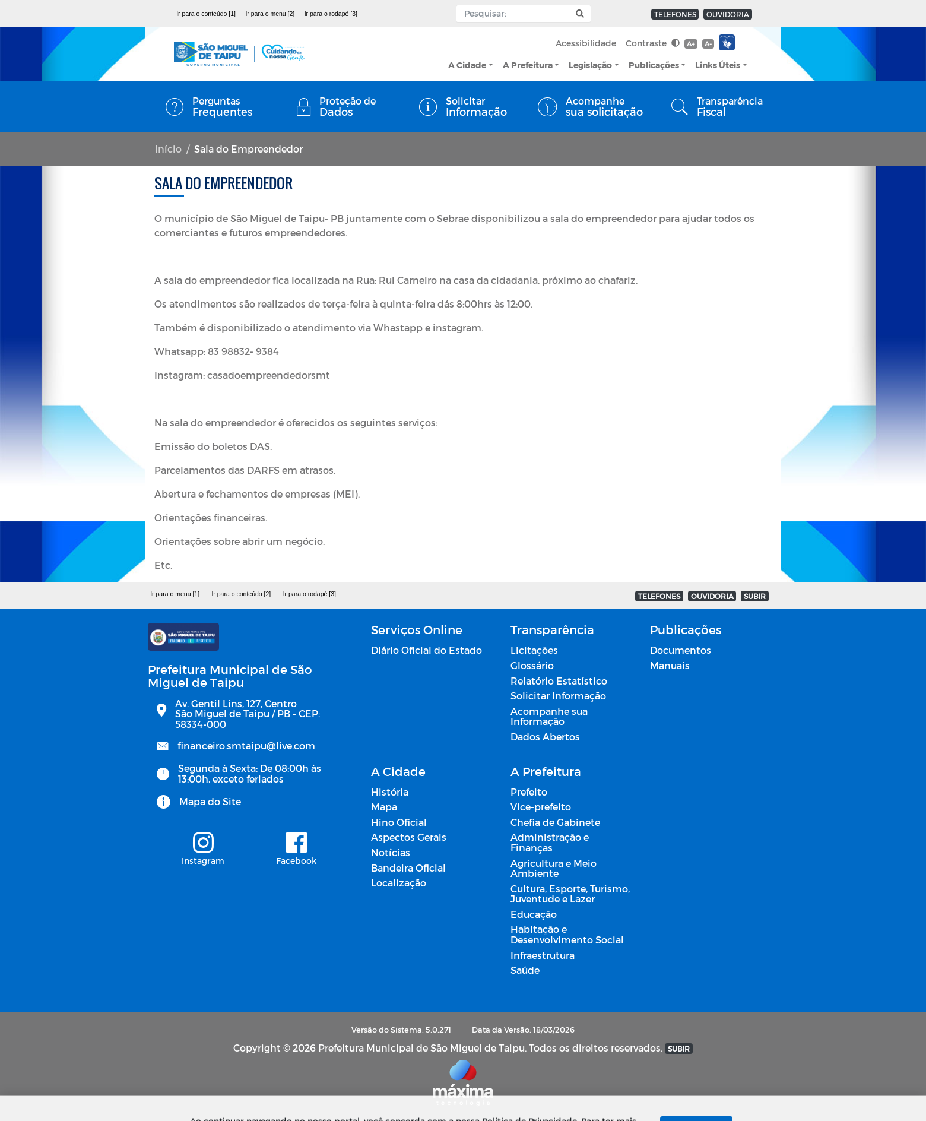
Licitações (534, 650)
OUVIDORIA (727, 14)
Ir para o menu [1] (174, 593)
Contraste (653, 43)
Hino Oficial (399, 822)
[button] (578, 14)
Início (168, 148)
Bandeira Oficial (408, 867)
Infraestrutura (542, 955)
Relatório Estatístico (558, 680)
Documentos (680, 650)
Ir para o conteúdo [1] (206, 13)
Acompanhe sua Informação (549, 716)
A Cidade (467, 65)
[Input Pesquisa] (517, 13)
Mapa (384, 806)
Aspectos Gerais (408, 837)
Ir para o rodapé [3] (331, 13)
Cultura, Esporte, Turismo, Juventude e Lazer (570, 894)
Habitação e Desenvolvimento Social (567, 934)
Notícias (390, 852)
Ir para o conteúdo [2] (241, 593)
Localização (398, 882)
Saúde (525, 970)
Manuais (670, 665)
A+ (690, 44)
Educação (533, 914)
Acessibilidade (586, 43)
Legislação (590, 65)
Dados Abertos (545, 736)
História (389, 791)
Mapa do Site (210, 801)
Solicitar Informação (558, 695)
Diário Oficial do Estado (426, 650)
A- (708, 44)
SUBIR (755, 596)
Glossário (532, 665)
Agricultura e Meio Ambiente (553, 868)
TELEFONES (675, 14)
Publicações (654, 65)
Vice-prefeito (540, 806)
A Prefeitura (528, 65)
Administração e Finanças (549, 842)
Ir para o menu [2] (269, 13)
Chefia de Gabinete (555, 822)
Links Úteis (717, 65)
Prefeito (528, 791)
